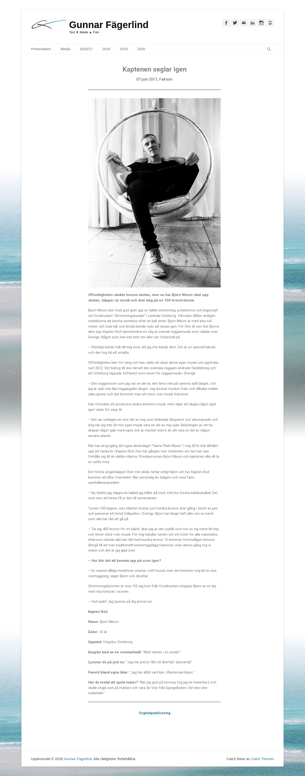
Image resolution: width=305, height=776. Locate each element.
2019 (124, 49)
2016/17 (86, 49)
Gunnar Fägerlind (108, 24)
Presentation (41, 49)
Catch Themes (262, 759)
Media (65, 49)
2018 (106, 49)
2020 (141, 49)
